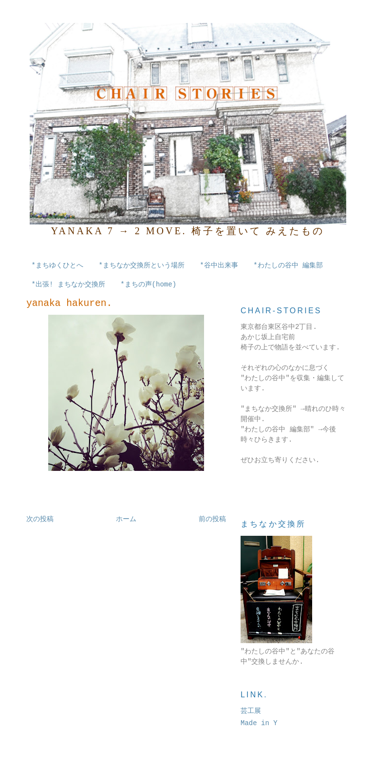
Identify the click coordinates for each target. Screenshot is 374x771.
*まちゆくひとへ (57, 265)
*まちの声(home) (148, 284)
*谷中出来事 (219, 265)
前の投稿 (212, 519)
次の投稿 (40, 519)
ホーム (126, 519)
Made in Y (259, 723)
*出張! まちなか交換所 (68, 284)
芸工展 (251, 711)
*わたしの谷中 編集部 (288, 265)
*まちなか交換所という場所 (141, 265)
